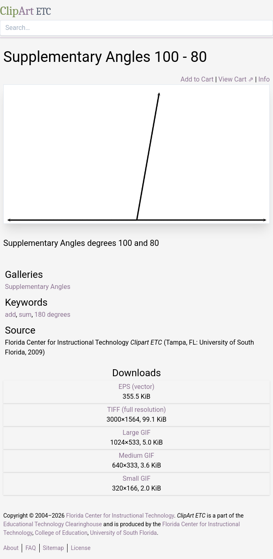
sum (25, 314)
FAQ (30, 548)
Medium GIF (136, 455)
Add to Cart (197, 79)
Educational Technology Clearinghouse (52, 524)
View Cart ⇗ (236, 79)
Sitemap (53, 548)
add (10, 314)
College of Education (61, 532)
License (80, 548)
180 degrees (52, 314)
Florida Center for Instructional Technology (120, 515)
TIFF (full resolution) (136, 410)
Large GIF (136, 432)
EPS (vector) (137, 387)
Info (264, 79)
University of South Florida (123, 532)
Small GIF (136, 478)
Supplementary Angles (37, 287)
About (10, 548)
